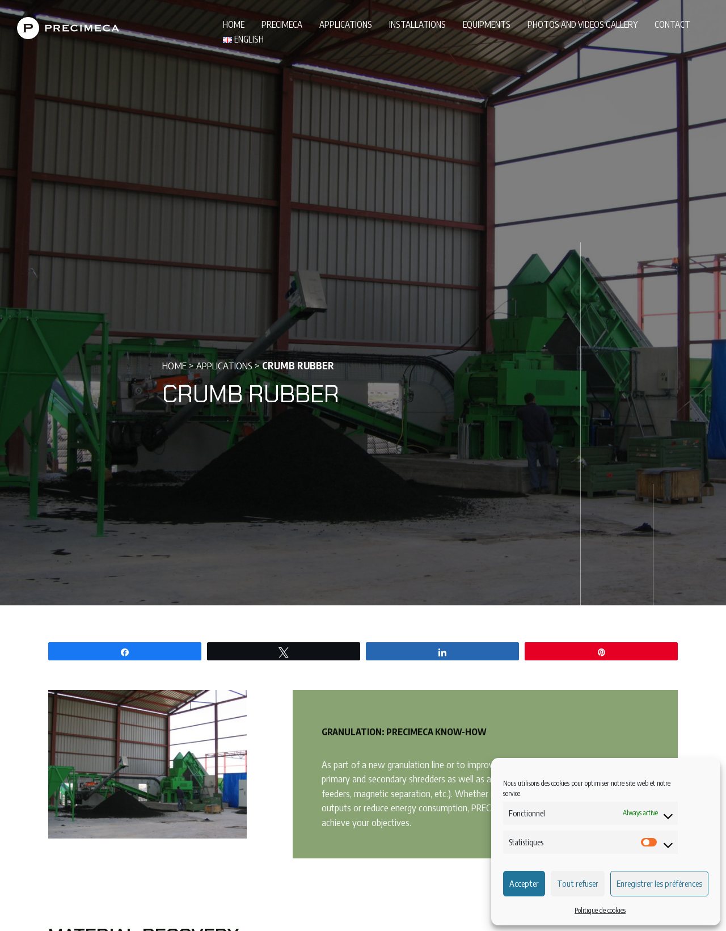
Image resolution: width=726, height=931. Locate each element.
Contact (672, 24)
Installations (417, 24)
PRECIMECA (281, 24)
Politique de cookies (600, 910)
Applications (345, 24)
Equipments (486, 24)
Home (233, 24)
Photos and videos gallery (582, 24)
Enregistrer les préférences (659, 883)
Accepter (524, 883)
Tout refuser (577, 883)
